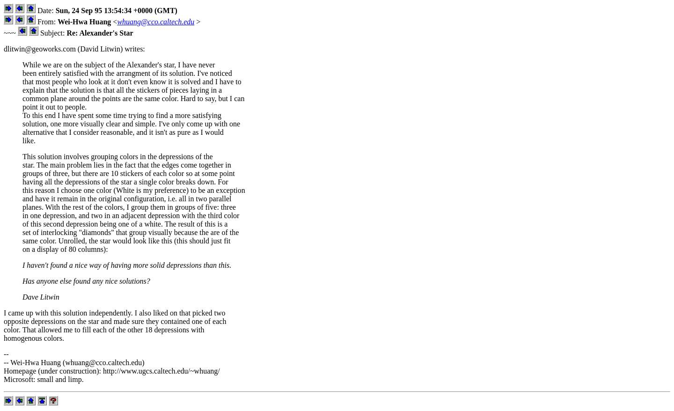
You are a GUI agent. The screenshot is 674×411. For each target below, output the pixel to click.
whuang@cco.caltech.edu (155, 22)
